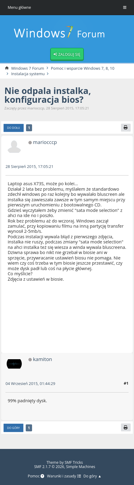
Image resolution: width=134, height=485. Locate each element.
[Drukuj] (126, 128)
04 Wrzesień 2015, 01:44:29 (30, 383)
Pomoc (36, 476)
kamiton (42, 359)
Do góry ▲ (92, 476)
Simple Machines (80, 466)
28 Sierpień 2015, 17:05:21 (29, 166)
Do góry (13, 428)
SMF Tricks (73, 462)
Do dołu (13, 128)
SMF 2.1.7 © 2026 (49, 466)
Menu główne (19, 7)
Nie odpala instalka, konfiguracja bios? (48, 95)
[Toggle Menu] (124, 7)
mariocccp (45, 142)
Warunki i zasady (64, 476)
